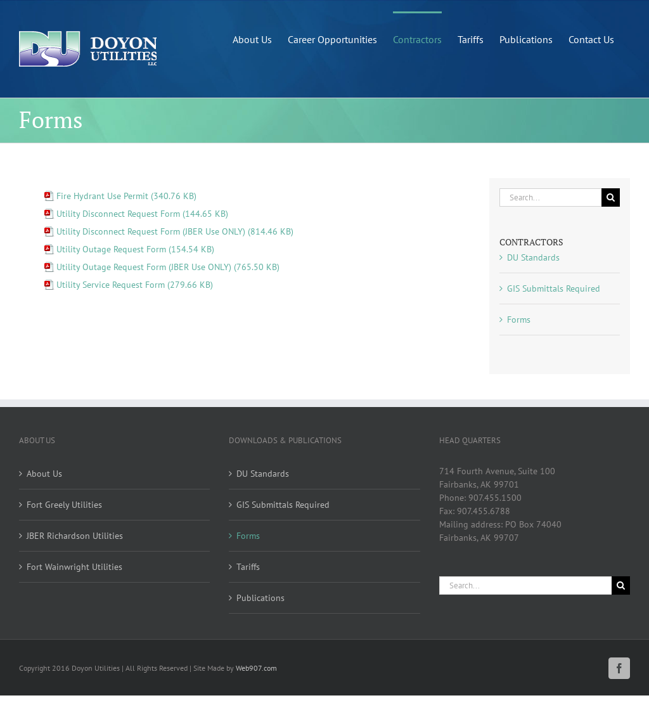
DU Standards (533, 257)
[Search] (610, 197)
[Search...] (550, 197)
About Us (44, 473)
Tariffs (248, 566)
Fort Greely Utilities (64, 504)
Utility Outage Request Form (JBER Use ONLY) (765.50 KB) (168, 267)
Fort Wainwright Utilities (74, 566)
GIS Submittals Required (553, 288)
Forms (518, 319)
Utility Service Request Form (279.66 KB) (134, 284)
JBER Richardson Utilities (75, 535)
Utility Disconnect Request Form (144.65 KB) (142, 213)
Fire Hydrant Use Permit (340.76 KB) (126, 196)
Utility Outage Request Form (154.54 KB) (135, 249)
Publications (260, 598)
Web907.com (256, 668)
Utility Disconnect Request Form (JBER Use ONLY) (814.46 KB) (174, 231)
